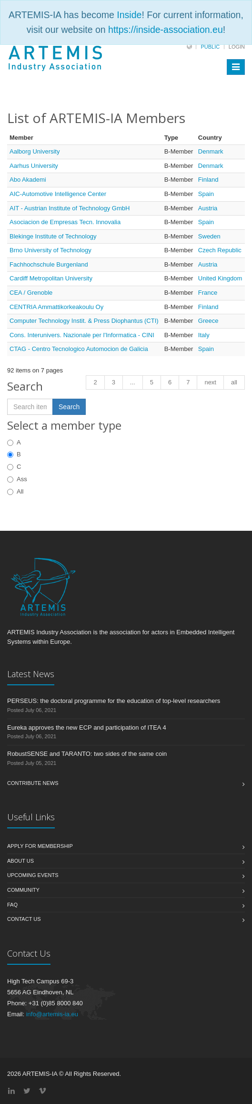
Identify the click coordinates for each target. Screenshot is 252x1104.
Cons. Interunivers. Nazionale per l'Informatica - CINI (82, 335)
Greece (208, 320)
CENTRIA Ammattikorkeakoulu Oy (56, 306)
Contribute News (33, 783)
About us (20, 861)
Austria (207, 208)
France (207, 292)
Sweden (209, 236)
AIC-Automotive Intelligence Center (58, 193)
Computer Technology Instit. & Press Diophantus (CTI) (84, 320)
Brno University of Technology (50, 250)
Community (23, 890)
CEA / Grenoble (31, 292)
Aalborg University (35, 151)
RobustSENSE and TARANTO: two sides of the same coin (87, 753)
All (15, 491)
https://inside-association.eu (165, 29)
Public (210, 47)
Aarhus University (34, 165)
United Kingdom (220, 278)
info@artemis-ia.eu (52, 1014)
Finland (208, 179)
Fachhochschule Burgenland (49, 264)
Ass (17, 479)
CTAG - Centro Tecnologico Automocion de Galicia (79, 348)
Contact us (24, 919)
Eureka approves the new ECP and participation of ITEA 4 (86, 727)
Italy (204, 335)
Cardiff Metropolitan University (51, 278)
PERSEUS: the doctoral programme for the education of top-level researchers (113, 700)
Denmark (210, 151)
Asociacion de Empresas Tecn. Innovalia (65, 222)
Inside (129, 15)
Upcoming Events (33, 875)
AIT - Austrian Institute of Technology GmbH (70, 208)
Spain (206, 193)
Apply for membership (40, 846)
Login (237, 47)
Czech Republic (220, 250)
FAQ (12, 905)
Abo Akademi (28, 179)
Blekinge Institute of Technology (53, 236)
